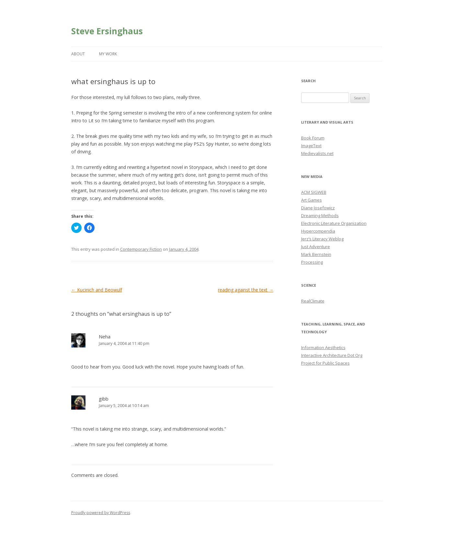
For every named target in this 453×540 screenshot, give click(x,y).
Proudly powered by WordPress (100, 512)
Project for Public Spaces (325, 363)
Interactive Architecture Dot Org (331, 355)
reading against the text (245, 290)
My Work (108, 54)
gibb (103, 398)
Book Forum (312, 138)
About (78, 54)
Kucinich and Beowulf (96, 290)
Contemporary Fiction (141, 249)
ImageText (311, 146)
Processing (312, 262)
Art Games (311, 200)
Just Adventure (315, 246)
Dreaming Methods (320, 215)
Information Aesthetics (323, 347)
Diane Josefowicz (318, 208)
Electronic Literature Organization (334, 223)
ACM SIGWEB (313, 192)
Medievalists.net (317, 153)
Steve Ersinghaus (107, 31)
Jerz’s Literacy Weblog (322, 239)
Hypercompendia (318, 231)
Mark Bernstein (316, 254)
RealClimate (312, 301)
